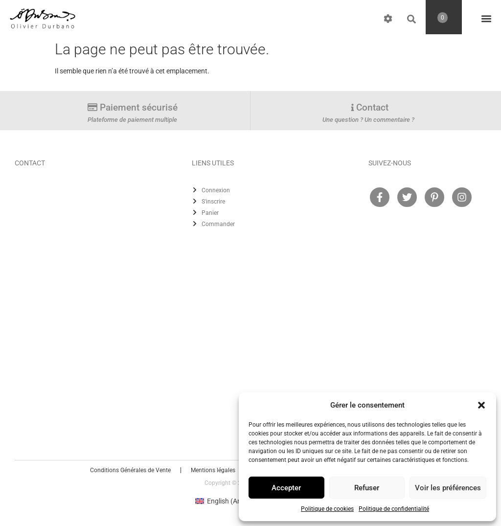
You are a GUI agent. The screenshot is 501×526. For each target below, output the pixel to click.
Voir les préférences (448, 487)
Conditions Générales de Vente (130, 470)
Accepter (286, 487)
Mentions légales (213, 470)
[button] (481, 405)
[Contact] (352, 107)
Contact (372, 107)
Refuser (366, 487)
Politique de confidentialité (394, 508)
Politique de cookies (327, 508)
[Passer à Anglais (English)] (226, 501)
